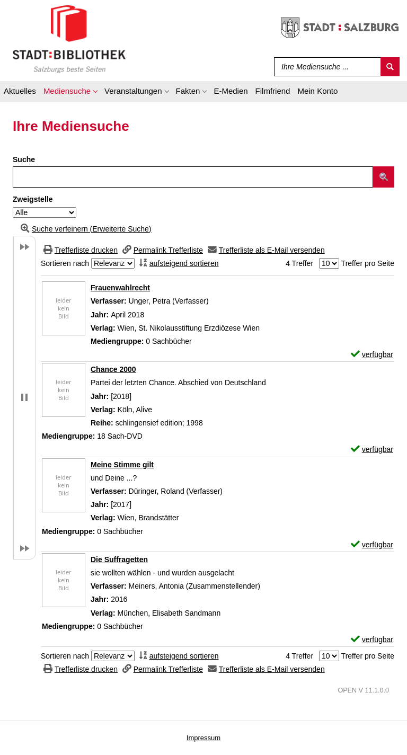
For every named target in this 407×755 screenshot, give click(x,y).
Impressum (203, 738)
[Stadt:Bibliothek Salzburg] (69, 38)
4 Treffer (299, 263)
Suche (24, 159)
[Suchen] (390, 66)
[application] (70, 92)
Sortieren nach (65, 263)
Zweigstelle (32, 199)
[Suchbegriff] (325, 67)
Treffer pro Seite (367, 263)
